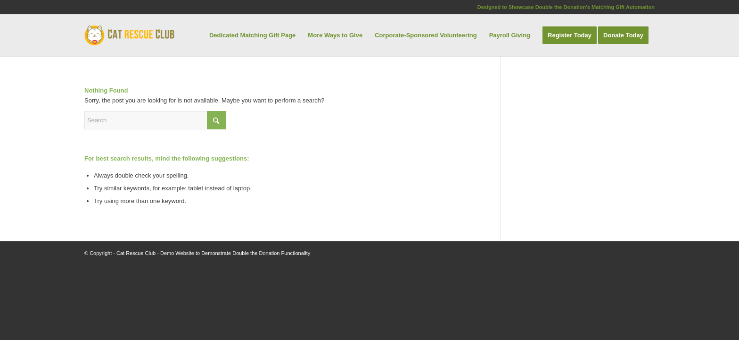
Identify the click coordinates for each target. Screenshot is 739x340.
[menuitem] (252, 35)
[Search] (155, 120)
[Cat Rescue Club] (129, 35)
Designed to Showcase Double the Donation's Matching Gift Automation (566, 7)
